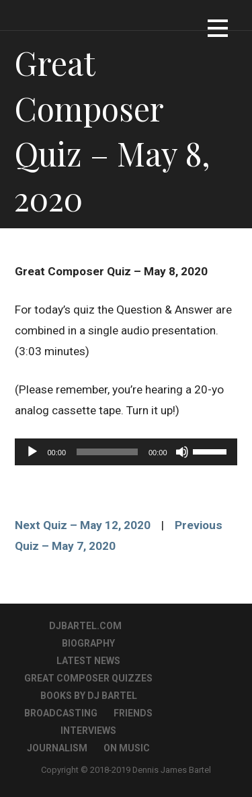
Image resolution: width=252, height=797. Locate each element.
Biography (88, 643)
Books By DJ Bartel (88, 695)
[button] (218, 30)
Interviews (88, 730)
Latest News (88, 660)
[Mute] (182, 452)
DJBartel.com (85, 625)
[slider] (107, 452)
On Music (126, 748)
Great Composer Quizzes (88, 678)
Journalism (57, 748)
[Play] (32, 452)
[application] (126, 451)
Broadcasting (60, 713)
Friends (133, 713)
